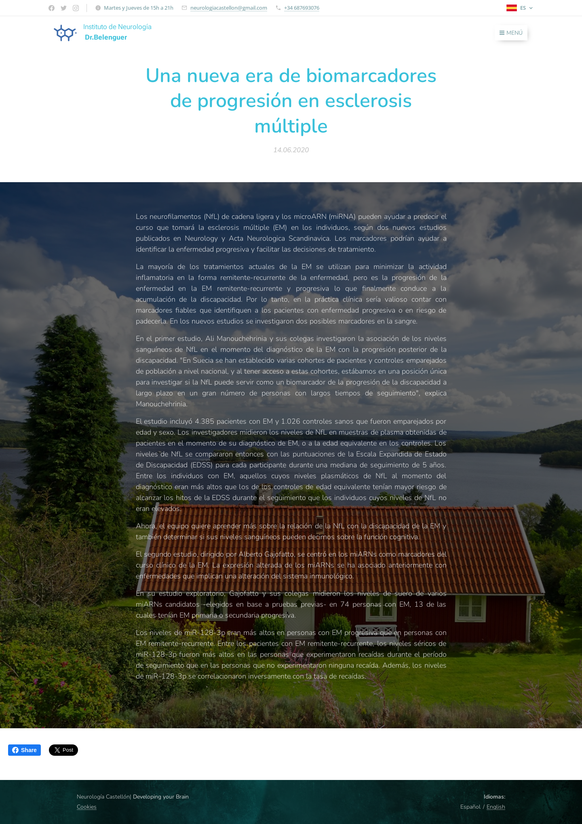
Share (24, 750)
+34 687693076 (301, 7)
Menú (511, 33)
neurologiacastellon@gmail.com (228, 7)
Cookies (87, 807)
